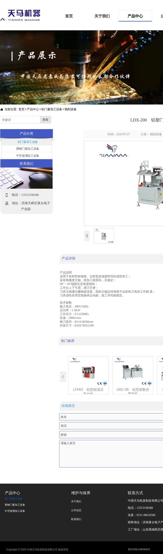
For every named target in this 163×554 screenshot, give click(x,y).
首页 (21, 109)
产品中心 (33, 109)
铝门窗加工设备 (51, 109)
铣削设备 (156, 134)
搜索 (45, 119)
